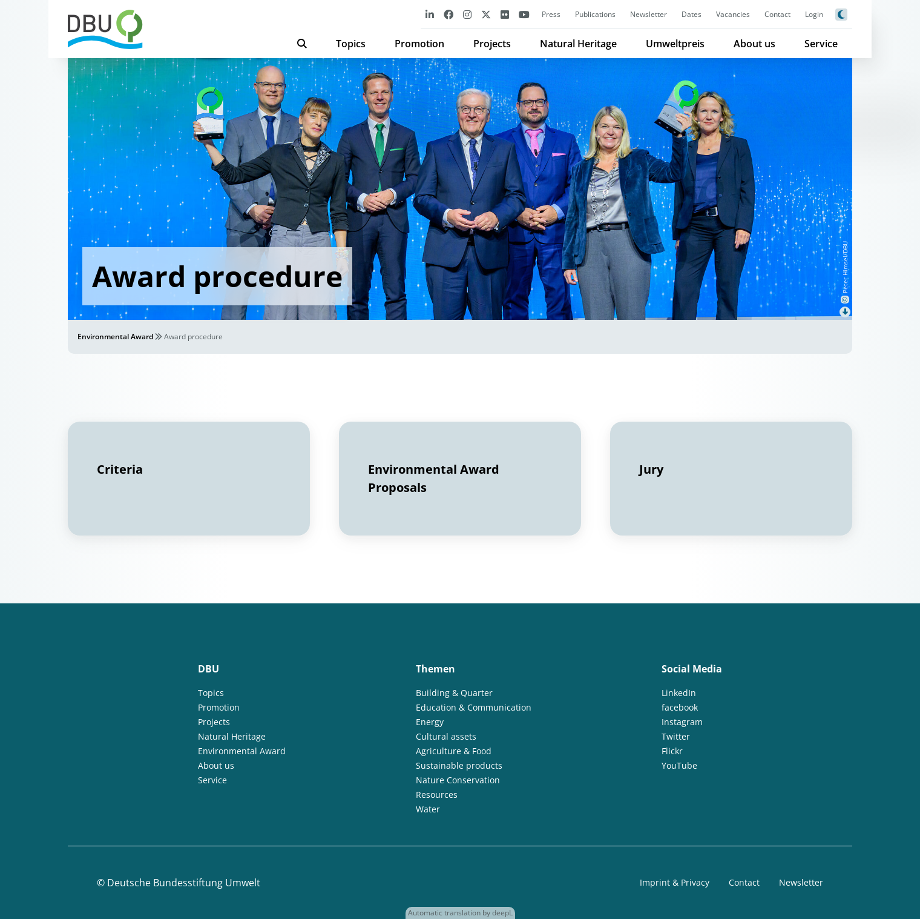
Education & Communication (473, 707)
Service (821, 43)
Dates (692, 14)
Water (428, 809)
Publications (595, 14)
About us (754, 43)
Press (551, 14)
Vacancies (733, 14)
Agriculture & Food (453, 751)
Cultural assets (446, 736)
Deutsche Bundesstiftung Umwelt (183, 882)
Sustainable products (459, 765)
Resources (437, 794)
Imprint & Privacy (674, 882)
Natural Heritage (578, 43)
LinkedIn (679, 692)
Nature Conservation (458, 780)
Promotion (419, 43)
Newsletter (648, 14)
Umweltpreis (675, 43)
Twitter (676, 736)
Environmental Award (115, 336)
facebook (680, 707)
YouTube (679, 765)
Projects (492, 43)
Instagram (682, 722)
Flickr (672, 751)
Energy (430, 722)
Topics (351, 43)
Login (814, 14)
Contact (777, 14)
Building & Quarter (454, 692)
